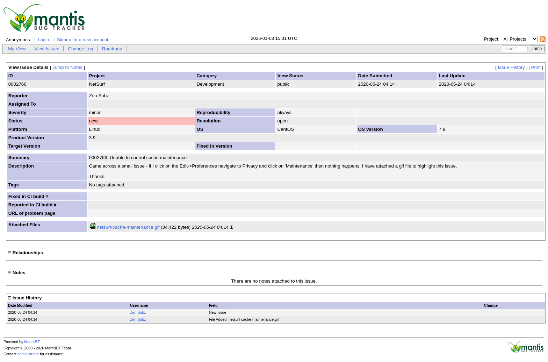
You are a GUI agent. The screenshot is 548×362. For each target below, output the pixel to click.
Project (491, 39)
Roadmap (112, 48)
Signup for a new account (82, 39)
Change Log (80, 48)
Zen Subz (138, 312)
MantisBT (32, 342)
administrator (28, 354)
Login (43, 39)
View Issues (46, 48)
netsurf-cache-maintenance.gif (128, 227)
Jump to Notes (67, 67)
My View (17, 48)
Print (536, 67)
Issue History (511, 67)
